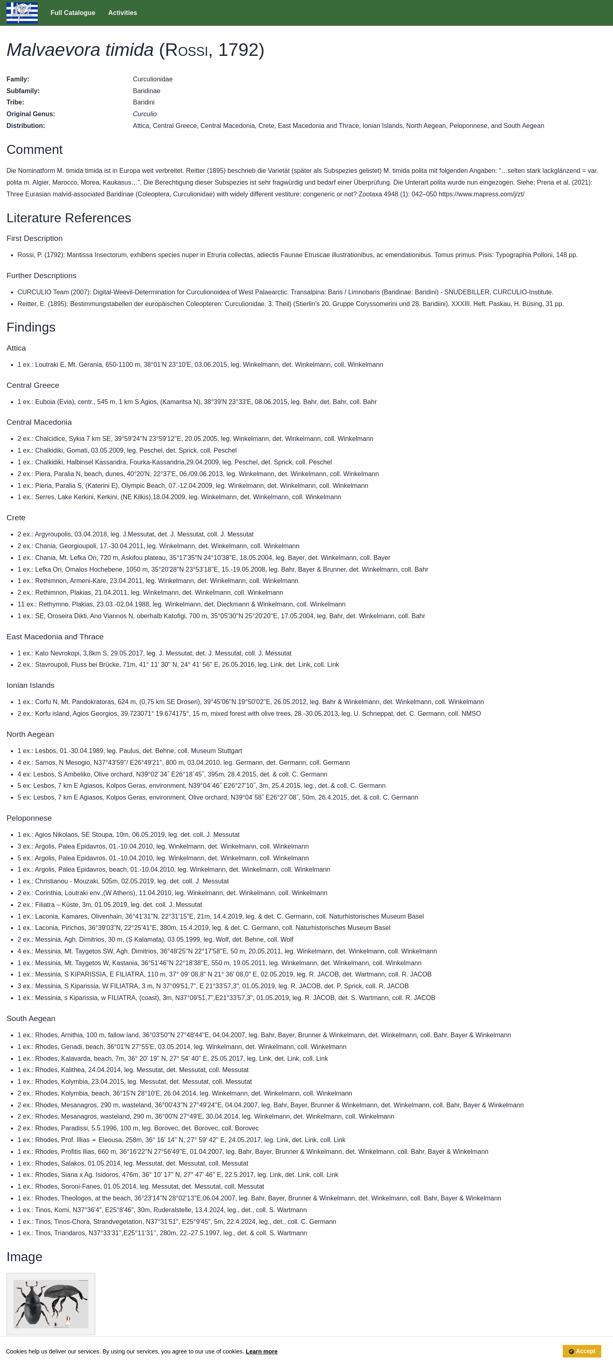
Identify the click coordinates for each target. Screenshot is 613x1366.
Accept (586, 1351)
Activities (122, 12)
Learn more (261, 1351)
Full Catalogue (73, 12)
